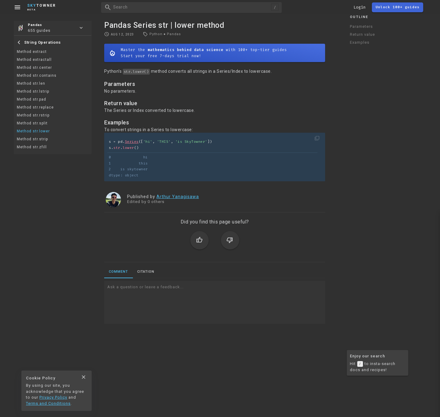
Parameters (361, 26)
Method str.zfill (32, 147)
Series (132, 141)
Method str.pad (31, 99)
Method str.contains (37, 75)
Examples (359, 42)
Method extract (32, 52)
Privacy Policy (53, 397)
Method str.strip (32, 139)
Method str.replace (35, 107)
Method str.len (31, 83)
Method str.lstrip (33, 91)
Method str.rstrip (33, 115)
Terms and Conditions (48, 403)
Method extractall (34, 59)
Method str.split (32, 123)
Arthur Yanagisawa (177, 196)
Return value (362, 34)
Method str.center (34, 67)
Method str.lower (33, 131)
